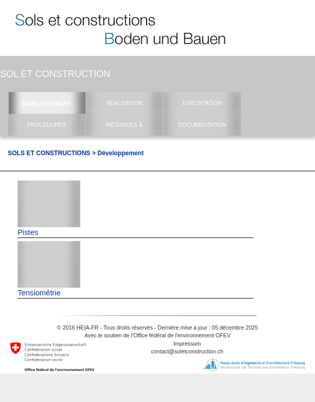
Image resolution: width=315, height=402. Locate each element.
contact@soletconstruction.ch (187, 351)
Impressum (187, 343)
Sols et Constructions (49, 153)
